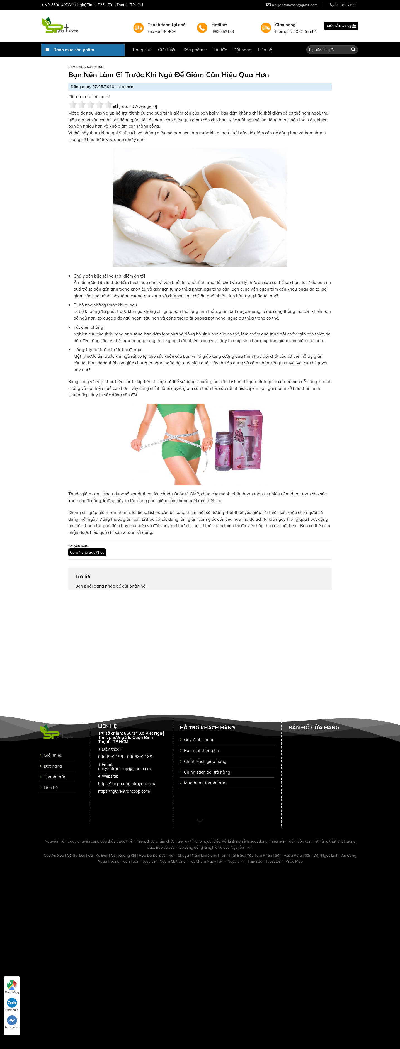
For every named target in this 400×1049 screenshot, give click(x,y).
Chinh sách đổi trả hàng (207, 772)
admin (127, 86)
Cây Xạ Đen (98, 855)
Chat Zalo (11, 1005)
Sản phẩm (195, 49)
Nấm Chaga (179, 855)
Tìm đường (12, 987)
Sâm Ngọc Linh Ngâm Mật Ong (159, 861)
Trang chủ (141, 49)
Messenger (12, 1022)
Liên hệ (265, 49)
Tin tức (220, 49)
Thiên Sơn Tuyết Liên (265, 861)
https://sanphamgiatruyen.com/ (126, 783)
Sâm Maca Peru (289, 855)
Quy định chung (199, 739)
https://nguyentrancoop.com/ (124, 791)
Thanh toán (55, 776)
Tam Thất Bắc (232, 855)
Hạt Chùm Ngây (202, 861)
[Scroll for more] (200, 821)
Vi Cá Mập (294, 861)
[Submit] (353, 49)
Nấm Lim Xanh (205, 855)
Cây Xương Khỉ (124, 855)
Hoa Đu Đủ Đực (152, 855)
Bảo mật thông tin (201, 750)
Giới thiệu (167, 49)
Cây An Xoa (54, 855)
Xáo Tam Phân (260, 855)
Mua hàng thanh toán (205, 782)
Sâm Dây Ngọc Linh (322, 855)
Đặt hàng (242, 49)
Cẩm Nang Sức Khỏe (85, 67)
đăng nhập (104, 586)
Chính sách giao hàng (205, 761)
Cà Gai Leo (76, 855)
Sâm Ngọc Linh (232, 861)
